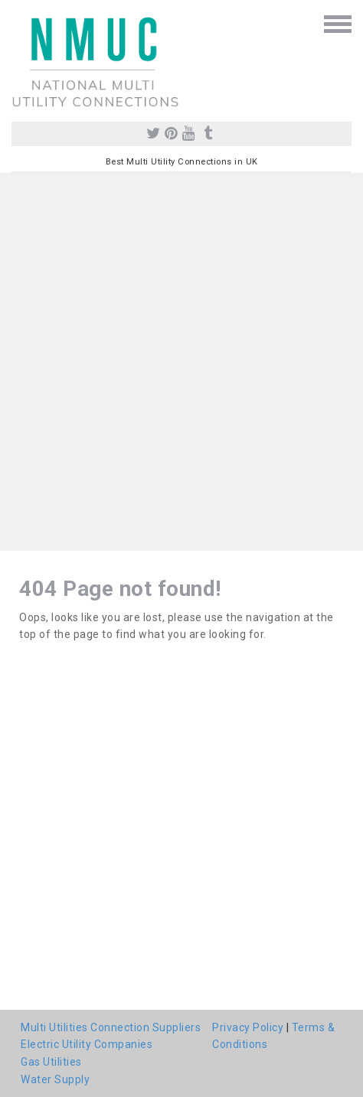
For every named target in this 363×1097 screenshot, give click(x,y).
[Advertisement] (181, 362)
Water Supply (55, 1079)
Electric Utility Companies (86, 1044)
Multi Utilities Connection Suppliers (111, 1027)
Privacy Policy (247, 1027)
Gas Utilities (51, 1062)
